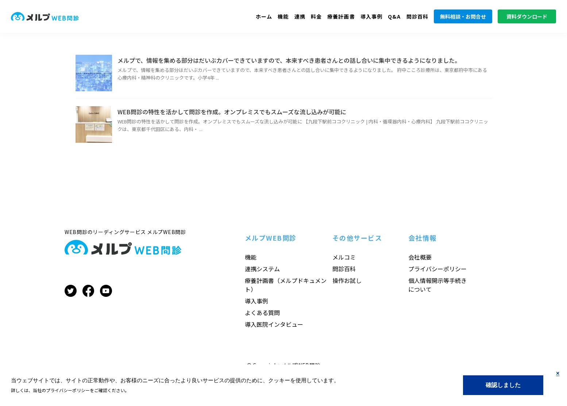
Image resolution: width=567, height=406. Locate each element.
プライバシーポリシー (437, 268)
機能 (283, 16)
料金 (316, 16)
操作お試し (347, 280)
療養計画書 (341, 16)
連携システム (262, 268)
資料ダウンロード (526, 16)
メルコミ (344, 257)
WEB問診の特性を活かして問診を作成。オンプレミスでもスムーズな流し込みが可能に (231, 111)
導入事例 (371, 16)
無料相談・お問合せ (463, 16)
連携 (299, 16)
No (558, 379)
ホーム (264, 16)
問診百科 (417, 16)
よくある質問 (262, 312)
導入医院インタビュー (274, 324)
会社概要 (420, 257)
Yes (503, 385)
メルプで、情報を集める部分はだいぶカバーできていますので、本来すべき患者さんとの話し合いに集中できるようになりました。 (288, 60)
